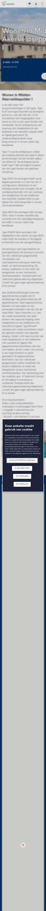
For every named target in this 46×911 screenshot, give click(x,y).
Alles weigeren (22, 476)
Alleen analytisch (22, 468)
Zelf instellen (22, 484)
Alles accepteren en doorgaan (22, 460)
